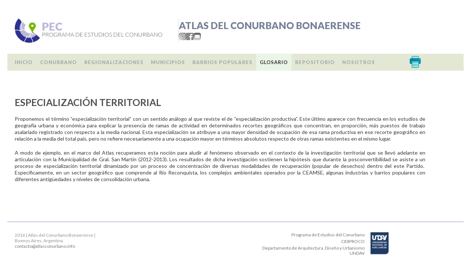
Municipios (168, 62)
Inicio (24, 62)
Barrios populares (222, 62)
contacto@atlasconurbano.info (45, 246)
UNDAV (357, 253)
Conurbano (58, 62)
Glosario (274, 62)
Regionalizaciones (114, 62)
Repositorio (315, 62)
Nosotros (358, 62)
